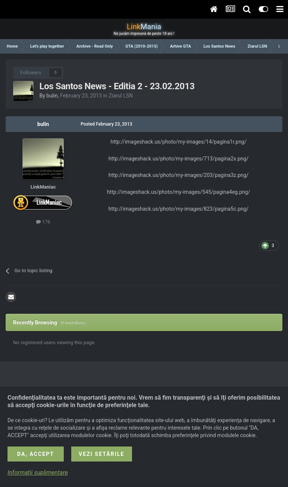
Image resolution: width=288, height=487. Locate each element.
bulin (52, 96)
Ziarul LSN (121, 96)
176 (43, 222)
